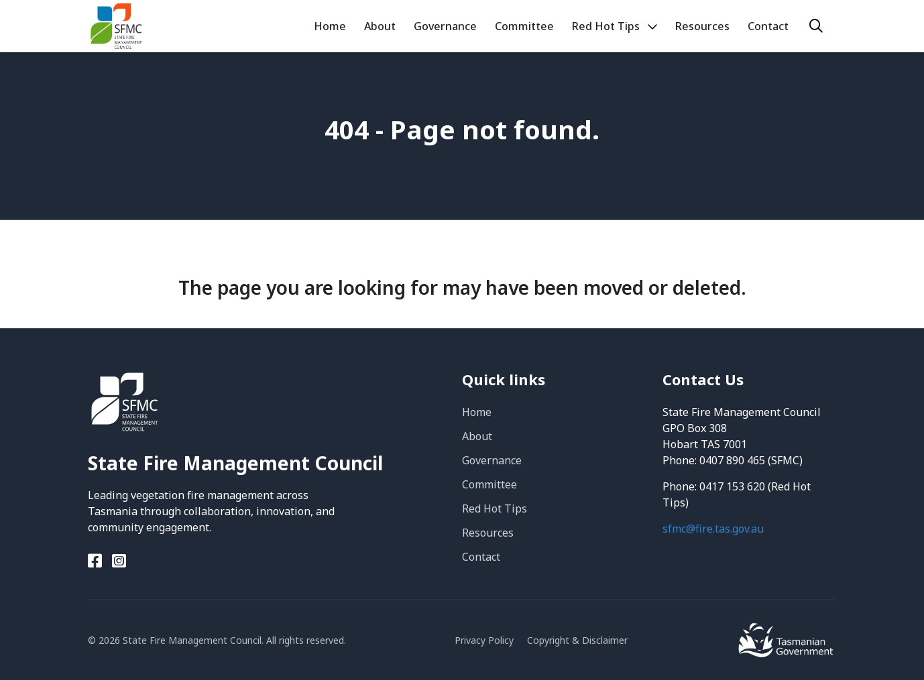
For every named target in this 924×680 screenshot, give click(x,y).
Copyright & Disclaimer (577, 640)
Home (477, 412)
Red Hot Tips (494, 508)
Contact (481, 556)
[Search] (816, 26)
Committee (489, 484)
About (477, 436)
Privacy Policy (484, 640)
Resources (488, 532)
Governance (492, 460)
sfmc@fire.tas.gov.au (713, 528)
